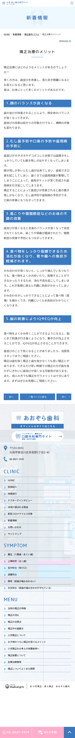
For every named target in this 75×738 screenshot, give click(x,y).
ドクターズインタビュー (23, 506)
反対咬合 (20, 585)
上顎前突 (20, 576)
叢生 (24, 568)
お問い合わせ (16, 539)
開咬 (25, 601)
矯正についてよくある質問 (24, 703)
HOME (12, 482)
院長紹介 (13, 498)
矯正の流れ (15, 639)
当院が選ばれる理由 (20, 514)
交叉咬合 (35, 609)
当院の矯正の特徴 (19, 630)
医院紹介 (13, 490)
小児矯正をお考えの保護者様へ (27, 679)
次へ (64, 397)
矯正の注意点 (16, 647)
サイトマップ (16, 547)
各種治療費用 (16, 695)
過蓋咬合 (13, 593)
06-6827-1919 (17, 460)
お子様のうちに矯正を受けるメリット (31, 671)
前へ (11, 397)
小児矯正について (19, 663)
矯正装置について (19, 687)
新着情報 (13, 531)
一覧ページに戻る (37, 397)
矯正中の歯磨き (17, 655)
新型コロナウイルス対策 (23, 522)
